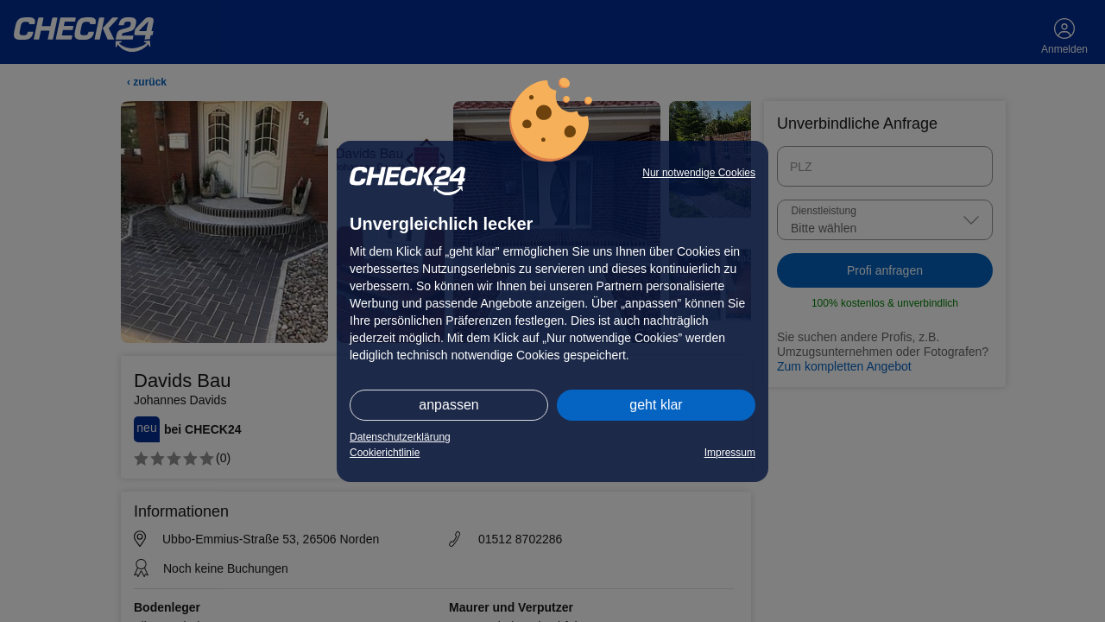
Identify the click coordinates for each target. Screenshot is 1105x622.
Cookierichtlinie (385, 453)
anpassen (448, 404)
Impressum (729, 453)
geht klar (655, 404)
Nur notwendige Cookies (698, 173)
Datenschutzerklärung (400, 437)
